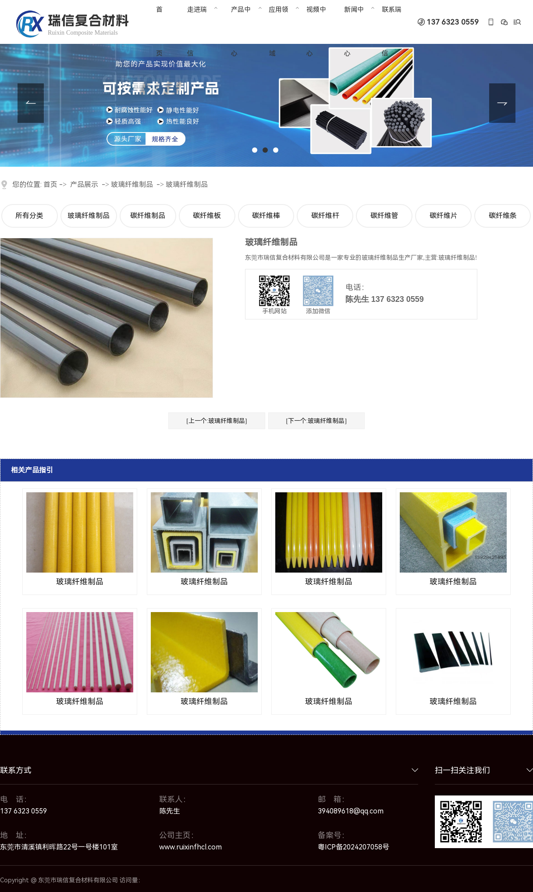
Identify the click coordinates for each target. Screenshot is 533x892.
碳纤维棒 (266, 215)
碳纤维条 (503, 215)
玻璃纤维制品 (132, 184)
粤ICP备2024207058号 (353, 847)
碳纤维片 (444, 215)
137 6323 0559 (452, 22)
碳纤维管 (384, 215)
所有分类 (29, 215)
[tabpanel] (266, 83)
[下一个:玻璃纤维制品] (316, 420)
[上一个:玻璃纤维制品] (216, 420)
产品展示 (84, 184)
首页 (50, 184)
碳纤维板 (207, 215)
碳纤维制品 (147, 215)
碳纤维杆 (325, 215)
